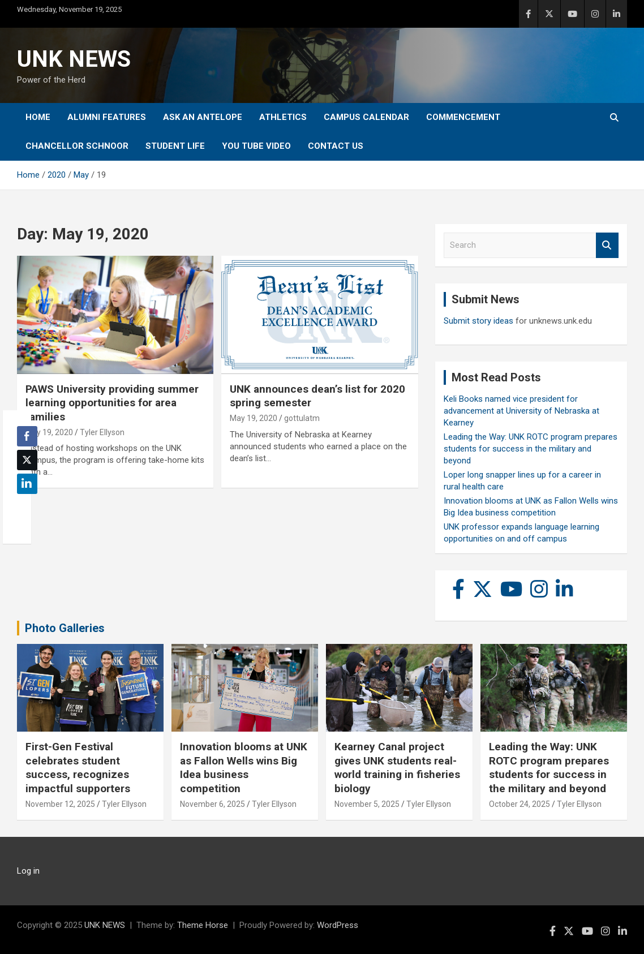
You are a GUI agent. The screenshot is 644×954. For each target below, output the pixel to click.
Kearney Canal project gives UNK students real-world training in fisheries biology (397, 767)
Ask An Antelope (202, 117)
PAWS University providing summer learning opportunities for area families (112, 403)
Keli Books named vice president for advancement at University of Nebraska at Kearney (521, 411)
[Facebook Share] (27, 436)
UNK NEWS (74, 59)
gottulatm (302, 418)
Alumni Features (106, 117)
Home (37, 117)
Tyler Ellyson (102, 432)
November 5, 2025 (367, 804)
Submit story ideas (478, 321)
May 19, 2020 (49, 432)
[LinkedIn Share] (27, 484)
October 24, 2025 (519, 804)
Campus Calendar (366, 117)
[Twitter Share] (27, 460)
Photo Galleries (65, 628)
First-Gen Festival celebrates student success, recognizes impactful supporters (77, 767)
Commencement (463, 117)
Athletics (283, 117)
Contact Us (335, 146)
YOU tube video (256, 146)
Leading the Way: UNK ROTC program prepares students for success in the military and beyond (530, 449)
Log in (28, 871)
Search (607, 245)
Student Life (175, 146)
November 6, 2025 (212, 804)
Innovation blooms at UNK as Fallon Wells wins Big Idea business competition (243, 767)
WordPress (337, 925)
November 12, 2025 (60, 804)
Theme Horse (202, 925)
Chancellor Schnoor (76, 146)
